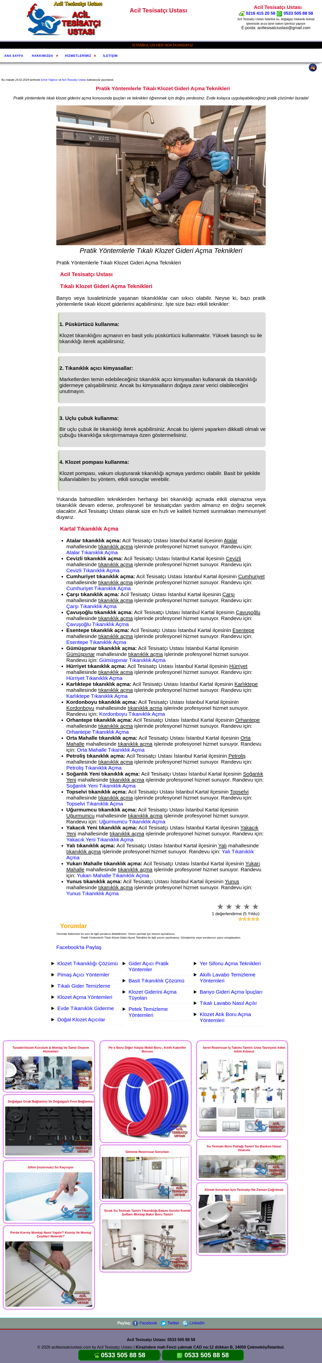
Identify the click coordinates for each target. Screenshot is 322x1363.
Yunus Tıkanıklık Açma (92, 893)
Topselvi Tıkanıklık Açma (94, 803)
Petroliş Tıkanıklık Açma (94, 768)
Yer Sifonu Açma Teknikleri (230, 963)
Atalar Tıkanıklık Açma (92, 552)
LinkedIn (193, 1323)
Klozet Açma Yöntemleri (84, 997)
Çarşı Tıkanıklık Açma (91, 606)
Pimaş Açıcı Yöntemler (83, 974)
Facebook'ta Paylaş (78, 947)
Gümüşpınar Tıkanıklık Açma (132, 660)
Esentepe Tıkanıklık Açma (96, 642)
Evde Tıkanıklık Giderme (85, 1008)
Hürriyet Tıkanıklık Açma (94, 678)
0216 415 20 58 (257, 13)
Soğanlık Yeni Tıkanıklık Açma (101, 786)
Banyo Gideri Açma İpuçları (231, 992)
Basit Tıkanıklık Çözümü (156, 980)
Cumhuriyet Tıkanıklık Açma (98, 588)
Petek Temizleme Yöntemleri (148, 1012)
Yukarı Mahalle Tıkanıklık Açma (113, 875)
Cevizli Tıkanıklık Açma (92, 570)
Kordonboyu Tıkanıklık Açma (132, 714)
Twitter (170, 1323)
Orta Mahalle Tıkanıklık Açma (111, 750)
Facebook (144, 1323)
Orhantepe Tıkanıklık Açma (97, 732)
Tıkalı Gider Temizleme (83, 986)
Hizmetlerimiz (78, 56)
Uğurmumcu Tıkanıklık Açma (132, 821)
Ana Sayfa (13, 56)
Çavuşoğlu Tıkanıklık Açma (97, 624)
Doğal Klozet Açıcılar (81, 1019)
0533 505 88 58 (294, 13)
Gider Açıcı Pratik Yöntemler (149, 966)
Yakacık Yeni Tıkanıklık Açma (100, 839)
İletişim (110, 56)
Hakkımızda (42, 56)
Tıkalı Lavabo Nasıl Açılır (228, 1003)
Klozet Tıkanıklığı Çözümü (87, 963)
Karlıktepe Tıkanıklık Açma (97, 696)
